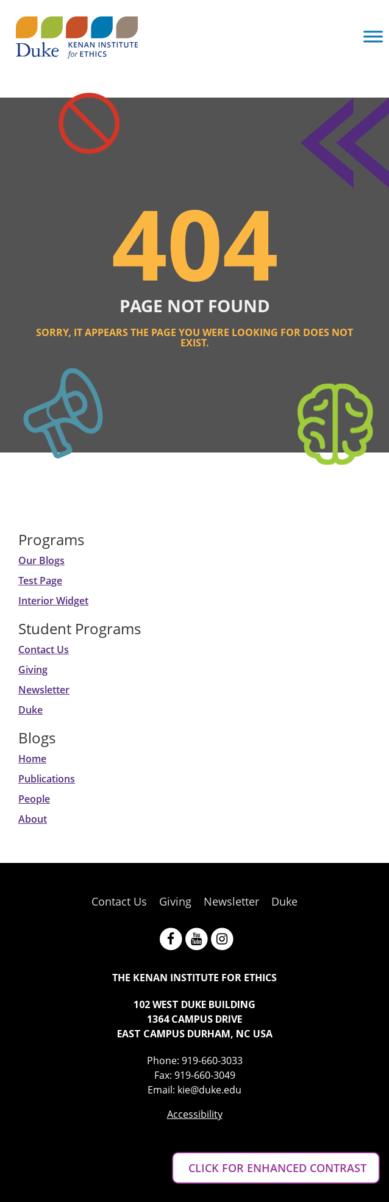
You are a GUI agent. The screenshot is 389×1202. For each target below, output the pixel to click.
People (34, 799)
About (32, 819)
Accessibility (195, 1114)
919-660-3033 (212, 1060)
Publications (46, 778)
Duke (30, 710)
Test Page (40, 580)
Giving (33, 669)
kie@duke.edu (209, 1089)
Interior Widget (53, 600)
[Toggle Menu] (373, 36)
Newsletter (44, 689)
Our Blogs (41, 560)
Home (32, 758)
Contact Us (43, 649)
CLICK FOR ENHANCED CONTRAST (275, 1168)
